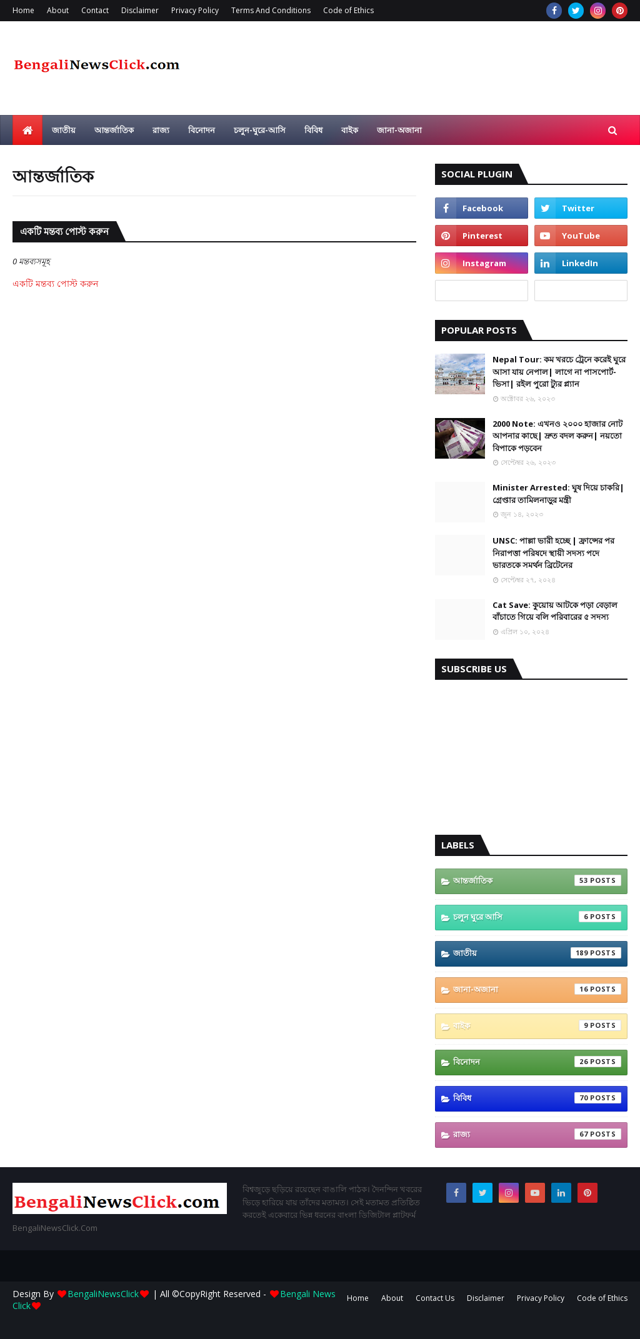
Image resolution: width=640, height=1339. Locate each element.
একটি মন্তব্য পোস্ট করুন (55, 283)
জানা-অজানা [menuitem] (399, 130)
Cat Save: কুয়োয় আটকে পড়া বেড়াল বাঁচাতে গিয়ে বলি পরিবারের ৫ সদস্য (555, 611)
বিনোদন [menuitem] (201, 130)
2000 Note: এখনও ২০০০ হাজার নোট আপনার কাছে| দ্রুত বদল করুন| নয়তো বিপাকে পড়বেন (557, 436)
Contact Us (435, 1298)
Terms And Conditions (271, 10)
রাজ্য (537, 1134)
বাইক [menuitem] (349, 130)
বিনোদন (537, 1061)
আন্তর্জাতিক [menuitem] (114, 130)
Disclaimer (140, 10)
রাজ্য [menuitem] (160, 130)
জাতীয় (537, 952)
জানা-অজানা (537, 989)
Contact (95, 10)
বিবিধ (537, 1097)
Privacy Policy (195, 10)
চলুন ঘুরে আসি (537, 916)
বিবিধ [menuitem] (313, 130)
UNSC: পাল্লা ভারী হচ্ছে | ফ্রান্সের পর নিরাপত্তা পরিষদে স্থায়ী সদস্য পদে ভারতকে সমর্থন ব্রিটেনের (553, 552)
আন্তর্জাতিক (537, 880)
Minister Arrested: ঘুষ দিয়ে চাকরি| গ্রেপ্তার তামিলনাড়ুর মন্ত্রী (558, 493)
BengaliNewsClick (103, 1294)
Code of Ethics (348, 10)
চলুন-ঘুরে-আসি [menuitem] (260, 130)
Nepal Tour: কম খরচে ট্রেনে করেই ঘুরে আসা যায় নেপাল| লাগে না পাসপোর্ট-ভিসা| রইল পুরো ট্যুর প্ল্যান (559, 371)
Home (23, 10)
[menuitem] (27, 130)
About (58, 10)
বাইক (537, 1025)
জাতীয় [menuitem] (64, 130)
